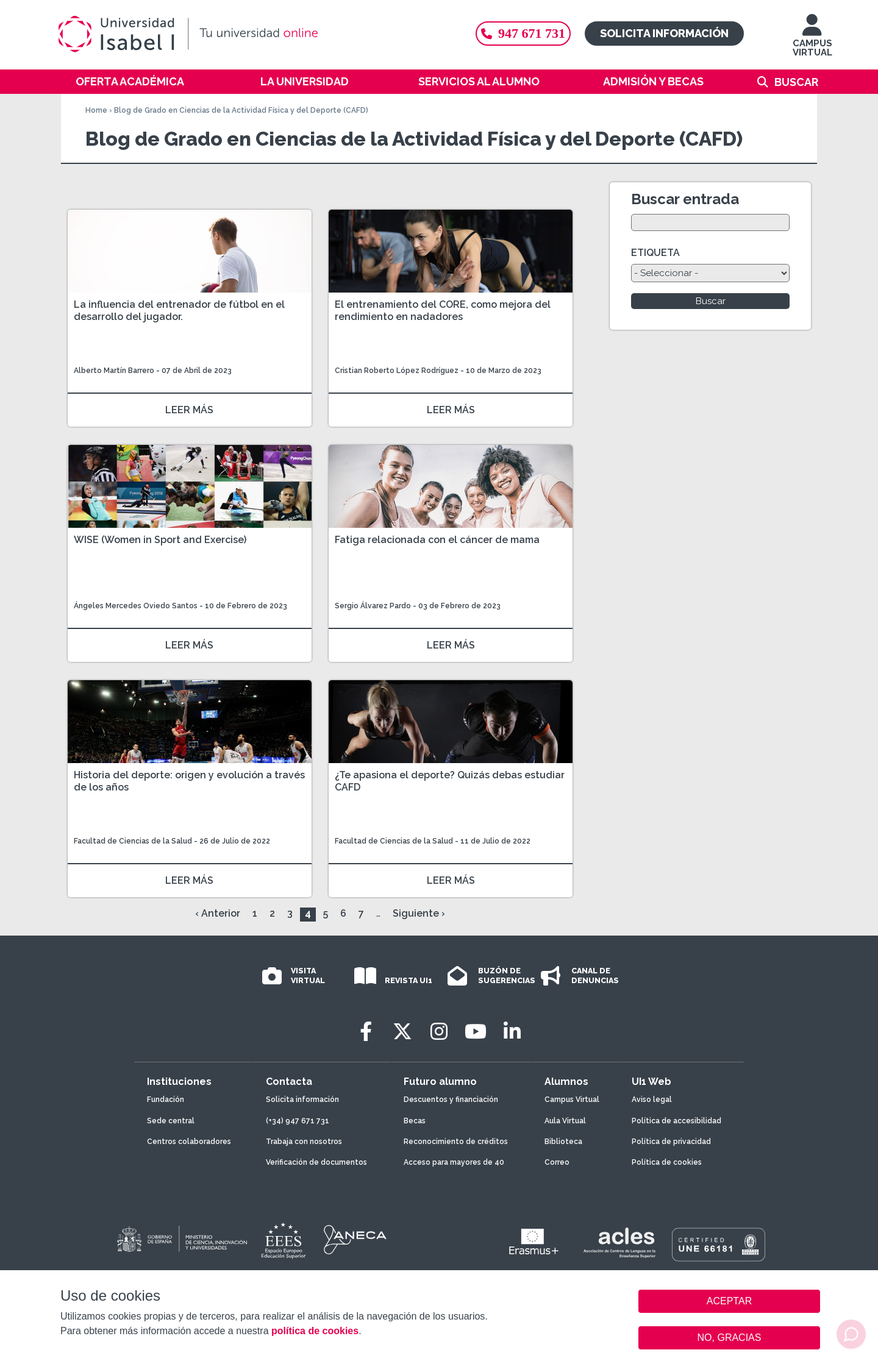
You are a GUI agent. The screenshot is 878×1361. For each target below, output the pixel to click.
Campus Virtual (571, 1099)
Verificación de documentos (316, 1162)
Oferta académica (130, 81)
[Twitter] (402, 1031)
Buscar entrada (685, 199)
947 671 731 (523, 33)
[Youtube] (476, 1031)
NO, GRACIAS (730, 1337)
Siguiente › (419, 913)
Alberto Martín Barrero (114, 370)
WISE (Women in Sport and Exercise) (160, 539)
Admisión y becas (653, 81)
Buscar (796, 82)
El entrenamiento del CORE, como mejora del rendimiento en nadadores (443, 310)
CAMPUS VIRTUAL (812, 41)
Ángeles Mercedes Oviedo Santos (136, 606)
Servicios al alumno (479, 81)
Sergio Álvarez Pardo (373, 606)
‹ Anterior (217, 913)
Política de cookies (667, 1162)
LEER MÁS (189, 410)
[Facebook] (366, 1031)
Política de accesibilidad (676, 1121)
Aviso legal (652, 1099)
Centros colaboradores (189, 1141)
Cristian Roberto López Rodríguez (397, 370)
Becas (415, 1121)
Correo (556, 1162)
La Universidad (304, 81)
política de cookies (315, 1331)
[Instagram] (439, 1031)
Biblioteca (563, 1141)
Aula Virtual (565, 1121)
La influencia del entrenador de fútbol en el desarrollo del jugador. (179, 310)
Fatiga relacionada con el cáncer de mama (437, 539)
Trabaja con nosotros (304, 1141)
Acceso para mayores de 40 (454, 1162)
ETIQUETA (655, 252)
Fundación (165, 1099)
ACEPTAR (729, 1301)
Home (96, 110)
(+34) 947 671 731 (297, 1121)
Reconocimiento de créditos (456, 1141)
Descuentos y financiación (451, 1099)
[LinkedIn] (512, 1031)
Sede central (171, 1121)
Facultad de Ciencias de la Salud (134, 841)
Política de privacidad (671, 1141)
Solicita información (664, 33)
